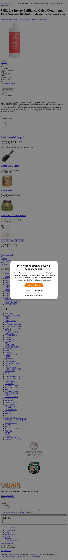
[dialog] (34, 280)
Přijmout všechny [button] (34, 285)
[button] (34, 295)
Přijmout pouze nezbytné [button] (34, 290)
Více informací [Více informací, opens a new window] (47, 280)
